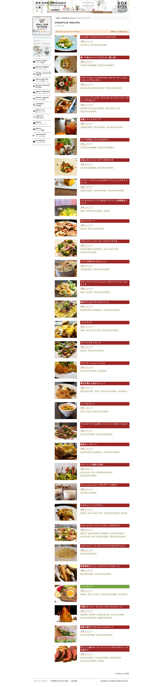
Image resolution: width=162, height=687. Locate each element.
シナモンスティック (103, 614)
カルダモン (84, 614)
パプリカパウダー (86, 269)
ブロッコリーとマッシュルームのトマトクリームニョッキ (104, 283)
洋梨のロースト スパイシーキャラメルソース (101, 607)
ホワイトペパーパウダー (88, 475)
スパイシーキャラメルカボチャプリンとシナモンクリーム (104, 181)
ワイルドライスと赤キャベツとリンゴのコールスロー (104, 425)
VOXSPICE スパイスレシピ (68, 18)
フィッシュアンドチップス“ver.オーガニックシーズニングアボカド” (105, 99)
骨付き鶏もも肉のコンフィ (93, 383)
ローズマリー (102, 371)
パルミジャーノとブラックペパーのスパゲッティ (103, 546)
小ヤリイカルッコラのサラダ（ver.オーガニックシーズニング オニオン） (104, 79)
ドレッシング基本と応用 (92, 465)
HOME (58, 18)
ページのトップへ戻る (121, 673)
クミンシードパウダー (87, 434)
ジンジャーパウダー (100, 190)
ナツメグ (83, 229)
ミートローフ (87, 586)
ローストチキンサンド (91, 343)
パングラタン (87, 322)
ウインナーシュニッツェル (93, 363)
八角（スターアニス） (105, 618)
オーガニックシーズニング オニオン (92, 88)
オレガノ (83, 350)
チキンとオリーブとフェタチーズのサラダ (100, 526)
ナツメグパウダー (99, 127)
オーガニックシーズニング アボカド (92, 108)
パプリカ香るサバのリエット (94, 262)
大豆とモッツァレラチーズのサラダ (97, 160)
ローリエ (107, 211)
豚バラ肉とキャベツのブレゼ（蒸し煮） (99, 57)
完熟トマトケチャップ (91, 119)
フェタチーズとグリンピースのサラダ (98, 37)
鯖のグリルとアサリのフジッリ (95, 302)
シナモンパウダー (86, 127)
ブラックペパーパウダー (99, 45)
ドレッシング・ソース (113, 108)
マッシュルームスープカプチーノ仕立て (99, 485)
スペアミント (84, 45)
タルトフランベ (88, 221)
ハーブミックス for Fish (88, 168)
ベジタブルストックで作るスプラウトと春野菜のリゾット (104, 202)
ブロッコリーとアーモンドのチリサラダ (99, 241)
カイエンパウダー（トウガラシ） (91, 249)
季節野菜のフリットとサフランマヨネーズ (100, 566)
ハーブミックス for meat (88, 65)
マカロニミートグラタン (92, 505)
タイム (82, 211)
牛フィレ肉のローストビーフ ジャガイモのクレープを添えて (104, 648)
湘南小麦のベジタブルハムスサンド (97, 627)
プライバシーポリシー (41, 681)
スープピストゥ (88, 404)
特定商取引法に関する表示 (59, 681)
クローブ (92, 614)
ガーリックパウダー (87, 391)
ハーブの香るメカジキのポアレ (95, 140)
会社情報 (74, 681)
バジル (88, 411)
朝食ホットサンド (89, 444)
